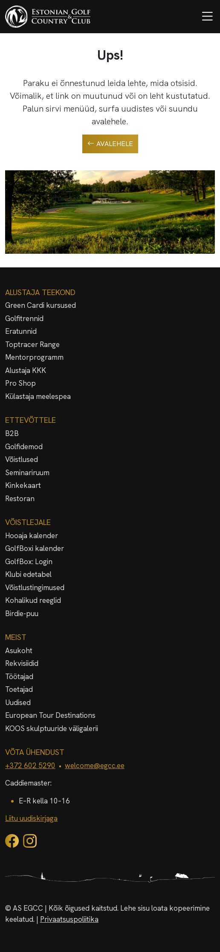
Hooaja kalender (31, 535)
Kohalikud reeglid (33, 600)
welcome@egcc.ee (94, 765)
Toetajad (19, 689)
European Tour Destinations (50, 715)
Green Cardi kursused (40, 305)
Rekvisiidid (21, 663)
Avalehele (110, 144)
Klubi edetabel (28, 574)
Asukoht (18, 650)
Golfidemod (24, 446)
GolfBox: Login (28, 561)
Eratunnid (21, 331)
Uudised (18, 702)
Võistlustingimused (34, 587)
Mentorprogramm (34, 357)
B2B (12, 433)
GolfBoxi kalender (34, 548)
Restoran (20, 498)
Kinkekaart (23, 485)
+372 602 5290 (30, 765)
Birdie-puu (21, 613)
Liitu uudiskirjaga (31, 818)
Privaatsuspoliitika (69, 919)
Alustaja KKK (25, 370)
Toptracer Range (32, 344)
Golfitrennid (24, 318)
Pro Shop (20, 383)
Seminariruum (27, 472)
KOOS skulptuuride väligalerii (51, 728)
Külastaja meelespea (38, 396)
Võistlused (21, 459)
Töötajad (19, 676)
